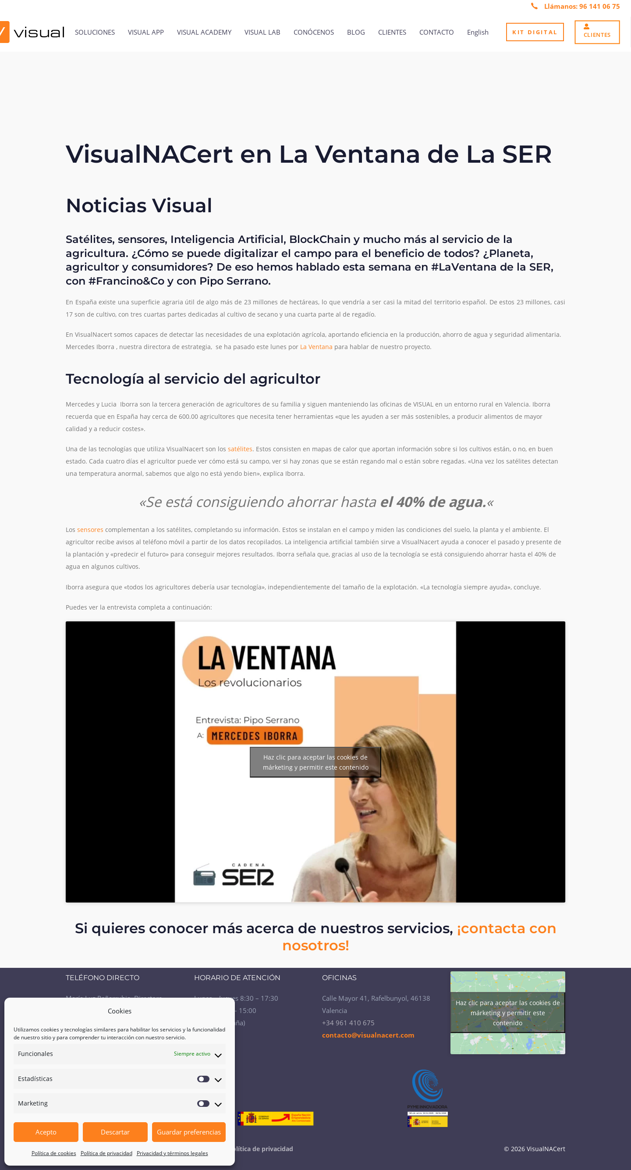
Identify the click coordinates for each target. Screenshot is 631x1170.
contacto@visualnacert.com (368, 1035)
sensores (90, 529)
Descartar (115, 1131)
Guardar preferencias (189, 1131)
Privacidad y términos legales (172, 1153)
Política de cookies (54, 1153)
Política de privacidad (106, 1153)
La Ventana (316, 346)
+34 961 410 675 (348, 1022)
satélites (240, 449)
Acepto (46, 1131)
